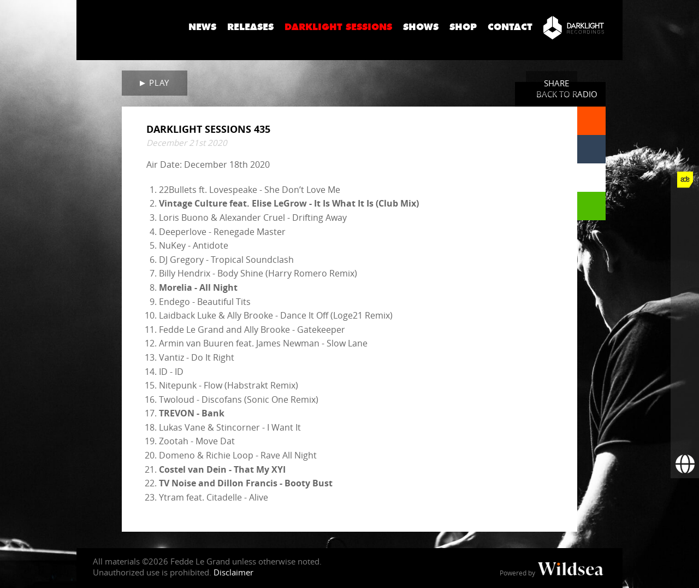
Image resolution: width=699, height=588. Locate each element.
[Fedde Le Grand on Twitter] (685, 236)
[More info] (685, 407)
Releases (250, 27)
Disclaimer (233, 572)
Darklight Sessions (338, 27)
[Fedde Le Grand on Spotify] (685, 350)
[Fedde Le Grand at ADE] (685, 180)
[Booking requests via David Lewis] (685, 464)
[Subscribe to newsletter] (685, 435)
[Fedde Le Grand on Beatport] (685, 378)
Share (556, 83)
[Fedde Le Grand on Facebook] (685, 208)
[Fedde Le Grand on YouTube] (685, 293)
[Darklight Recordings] (573, 27)
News (202, 27)
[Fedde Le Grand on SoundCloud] (685, 322)
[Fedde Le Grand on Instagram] (685, 265)
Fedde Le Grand (128, 27)
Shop (463, 27)
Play (159, 82)
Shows (421, 27)
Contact (510, 27)
